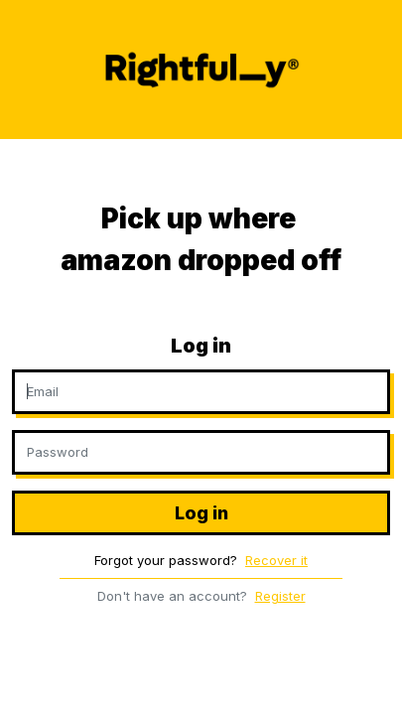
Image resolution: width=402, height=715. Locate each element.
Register (280, 596)
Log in (201, 512)
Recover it (276, 560)
